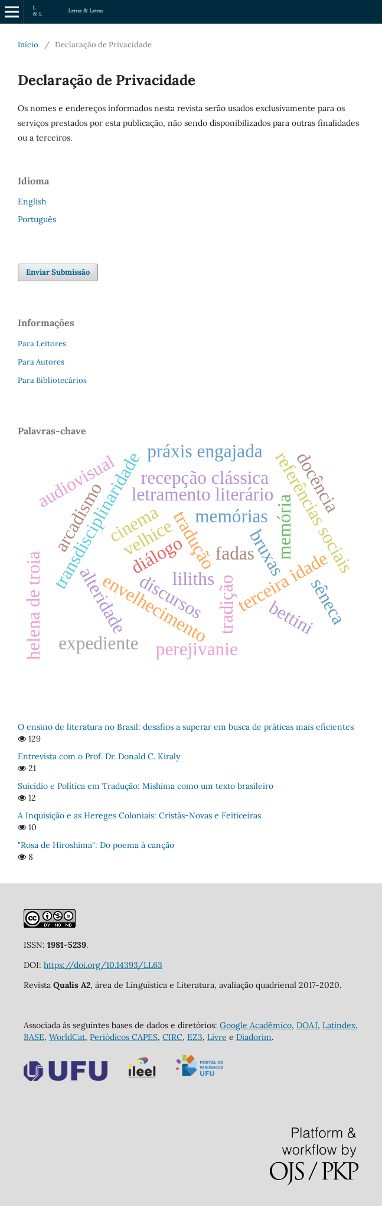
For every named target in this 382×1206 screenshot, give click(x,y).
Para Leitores (42, 344)
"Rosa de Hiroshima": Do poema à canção (96, 845)
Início (28, 45)
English (32, 201)
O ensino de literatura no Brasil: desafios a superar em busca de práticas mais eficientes (186, 726)
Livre (217, 1037)
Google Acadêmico (256, 1025)
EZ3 (195, 1037)
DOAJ (307, 1025)
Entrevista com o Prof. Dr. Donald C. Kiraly (99, 756)
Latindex (338, 1025)
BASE (34, 1037)
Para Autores (41, 362)
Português (37, 219)
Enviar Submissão (58, 272)
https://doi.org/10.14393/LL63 (103, 965)
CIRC (172, 1037)
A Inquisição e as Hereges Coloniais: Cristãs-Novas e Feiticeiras (139, 815)
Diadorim (254, 1037)
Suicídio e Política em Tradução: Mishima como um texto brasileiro (145, 786)
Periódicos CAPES (124, 1037)
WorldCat (67, 1037)
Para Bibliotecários (52, 380)
